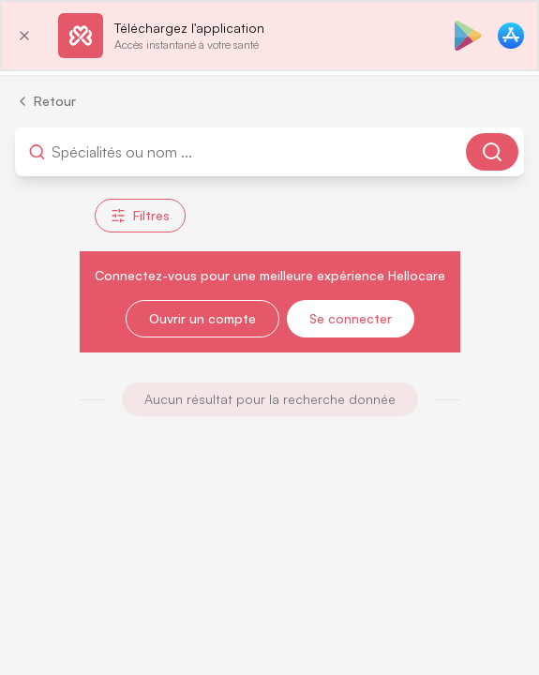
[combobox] (145, 152)
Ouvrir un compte (202, 318)
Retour (45, 101)
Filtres (140, 215)
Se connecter (350, 318)
